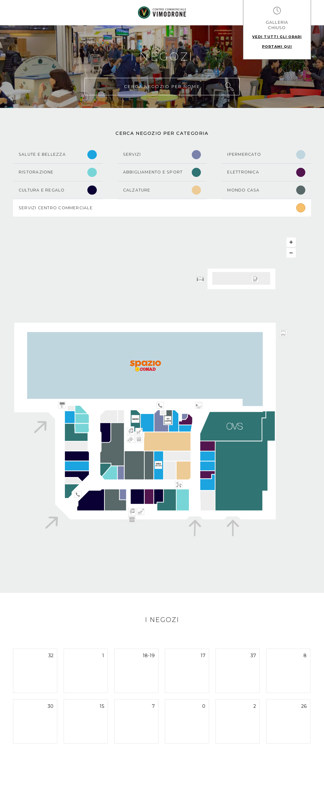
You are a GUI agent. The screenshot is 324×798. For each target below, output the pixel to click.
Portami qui (277, 46)
